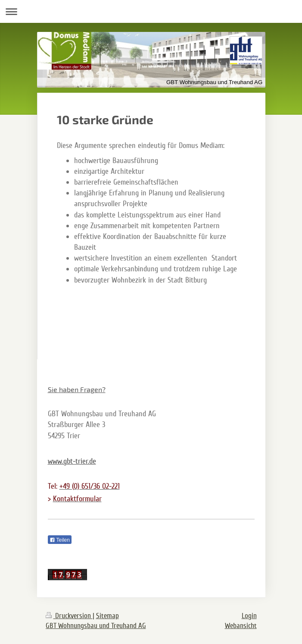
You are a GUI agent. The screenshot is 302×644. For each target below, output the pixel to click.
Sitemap (107, 615)
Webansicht (241, 625)
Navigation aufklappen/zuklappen (151, 11)
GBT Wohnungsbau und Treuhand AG (96, 625)
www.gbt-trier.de (72, 461)
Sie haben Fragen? (77, 389)
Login (249, 615)
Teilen (60, 540)
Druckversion (69, 615)
